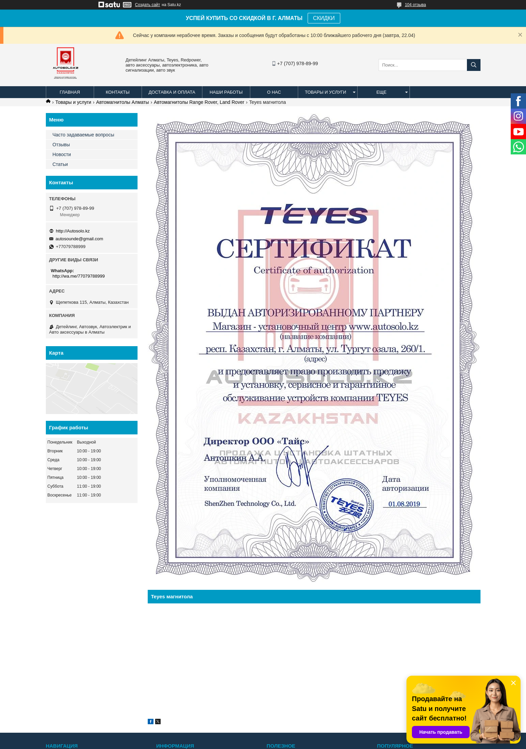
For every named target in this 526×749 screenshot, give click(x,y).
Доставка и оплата (172, 92)
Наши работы (226, 92)
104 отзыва (415, 4)
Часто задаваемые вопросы (83, 134)
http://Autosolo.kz (73, 230)
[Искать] (473, 65)
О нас (274, 92)
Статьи (60, 164)
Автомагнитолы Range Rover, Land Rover (199, 102)
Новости (62, 154)
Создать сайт (147, 4)
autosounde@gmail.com (79, 238)
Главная (70, 92)
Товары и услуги (325, 92)
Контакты (117, 92)
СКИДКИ (324, 18)
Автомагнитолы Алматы (122, 102)
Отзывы (61, 144)
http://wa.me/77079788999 (79, 276)
